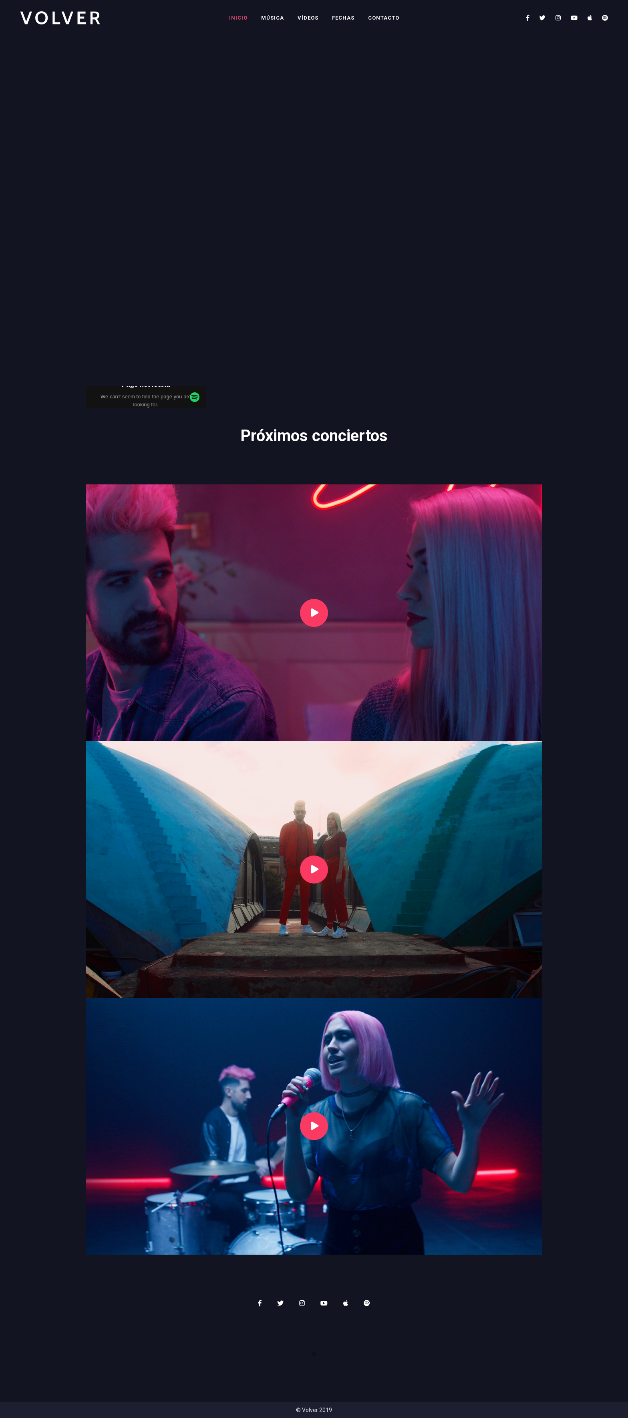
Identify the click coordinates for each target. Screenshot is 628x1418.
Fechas (343, 18)
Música (272, 18)
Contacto (383, 18)
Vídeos (308, 18)
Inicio (238, 18)
